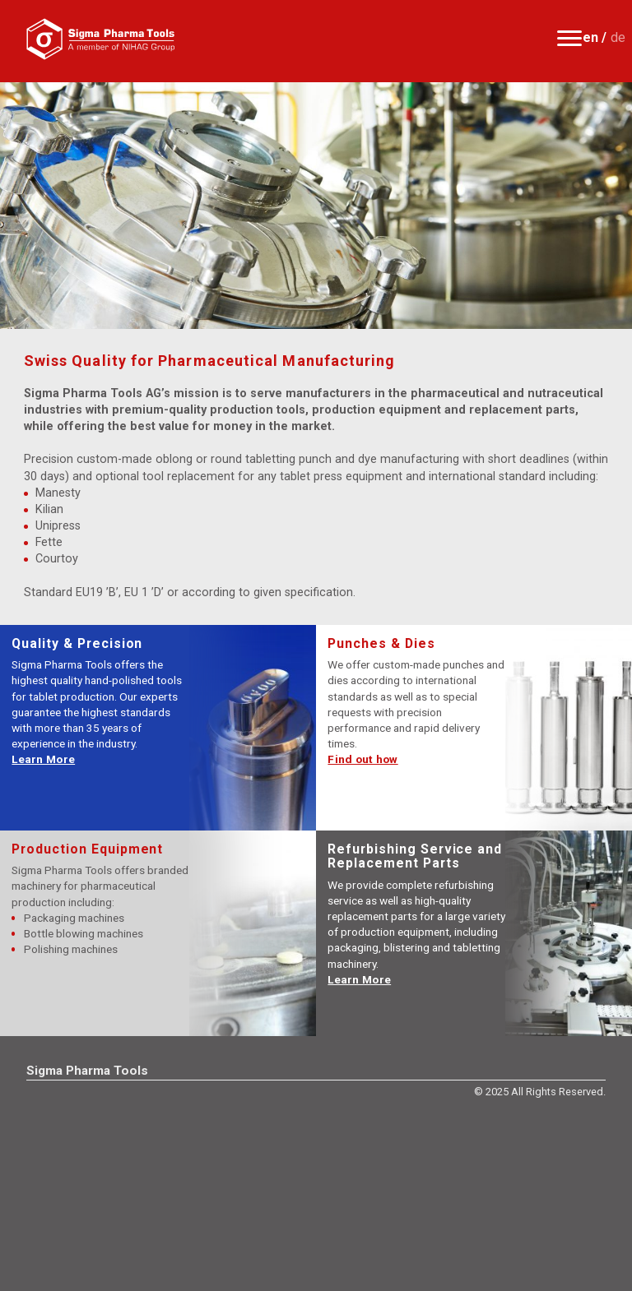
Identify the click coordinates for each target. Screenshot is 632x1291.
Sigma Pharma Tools (87, 1070)
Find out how (362, 759)
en (590, 37)
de (618, 37)
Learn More (43, 759)
